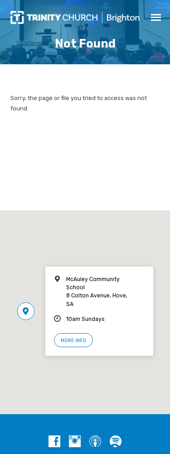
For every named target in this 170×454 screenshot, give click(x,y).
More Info (73, 341)
